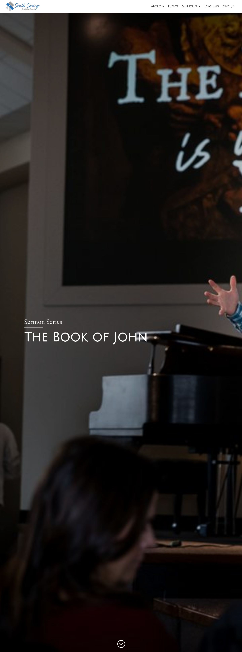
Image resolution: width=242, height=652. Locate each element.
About (156, 6)
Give (226, 6)
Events (173, 6)
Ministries (189, 6)
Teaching (211, 6)
